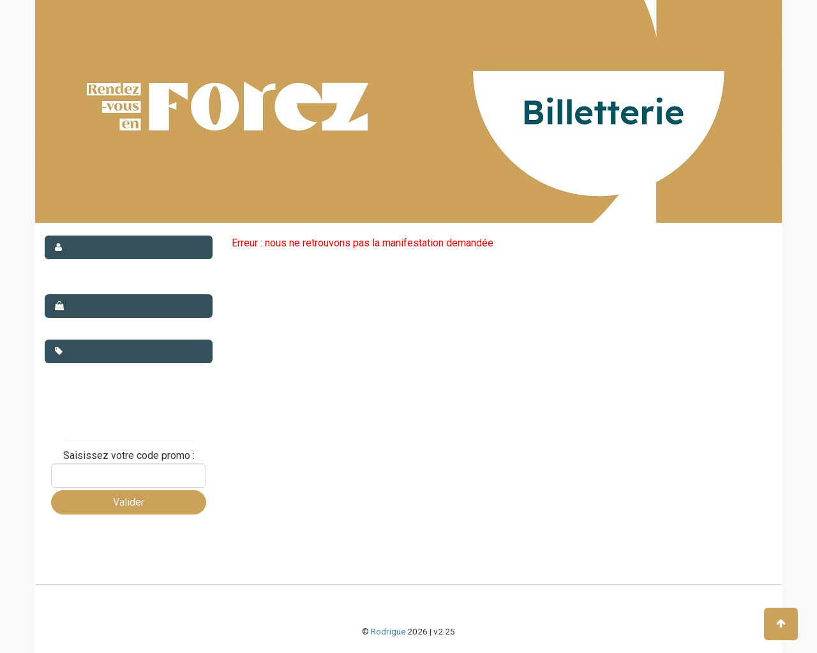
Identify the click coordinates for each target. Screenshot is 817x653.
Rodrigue (388, 631)
